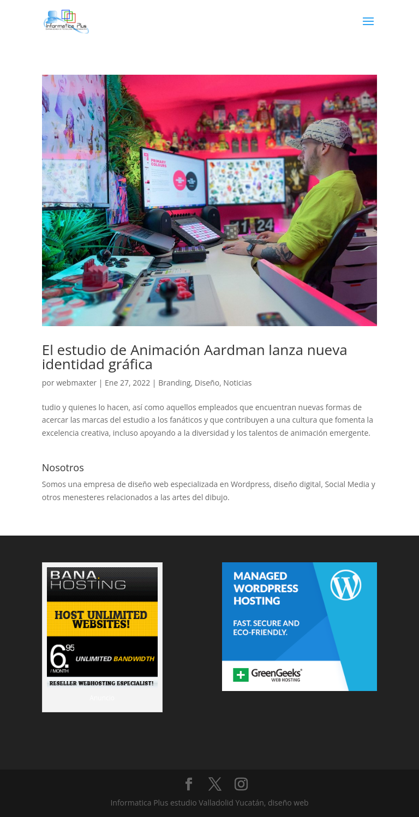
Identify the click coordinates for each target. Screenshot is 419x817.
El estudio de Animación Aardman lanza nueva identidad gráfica (195, 357)
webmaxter (76, 382)
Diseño (207, 382)
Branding (174, 382)
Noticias (237, 382)
